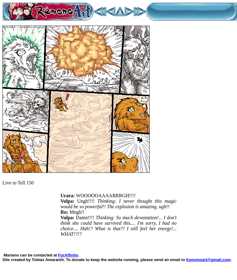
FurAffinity (68, 255)
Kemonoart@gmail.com (208, 259)
